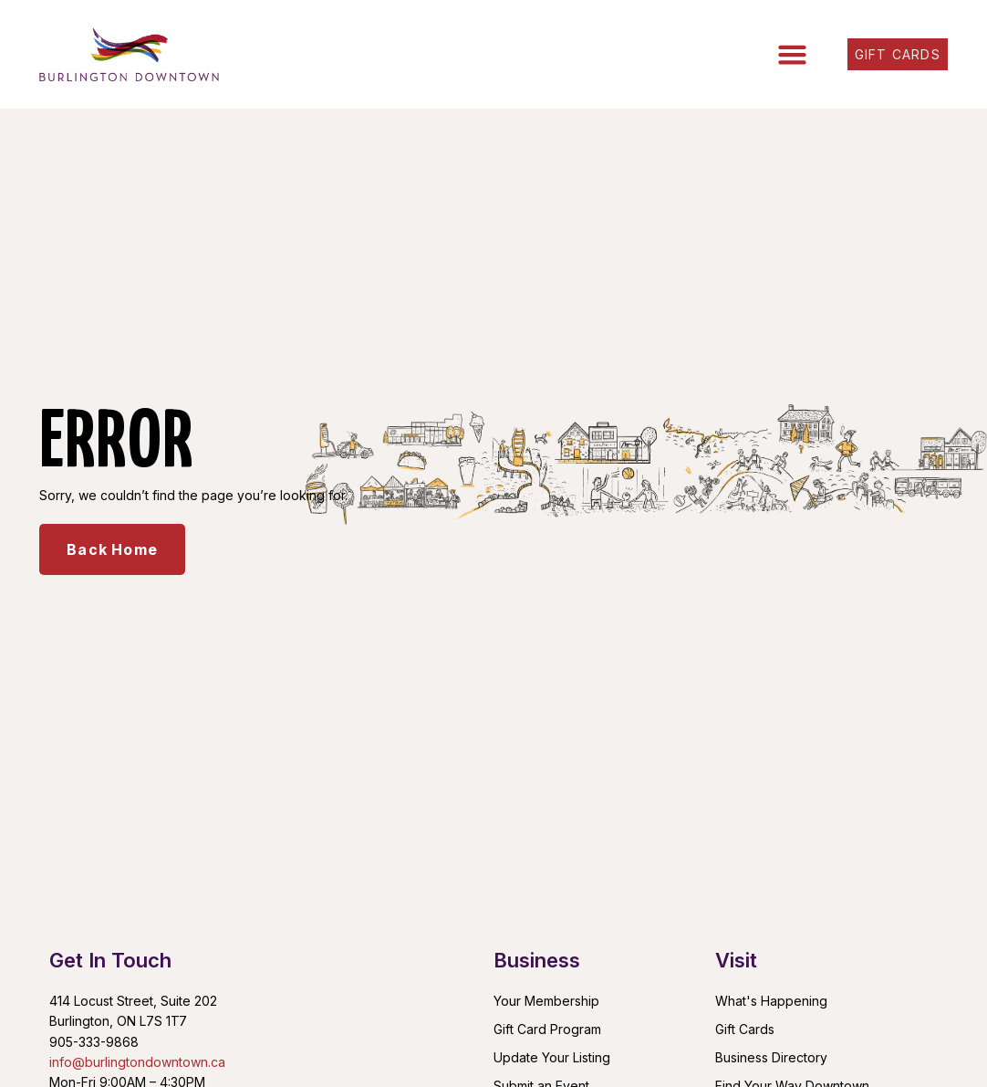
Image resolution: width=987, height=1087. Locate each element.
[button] (793, 55)
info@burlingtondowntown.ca (137, 1062)
